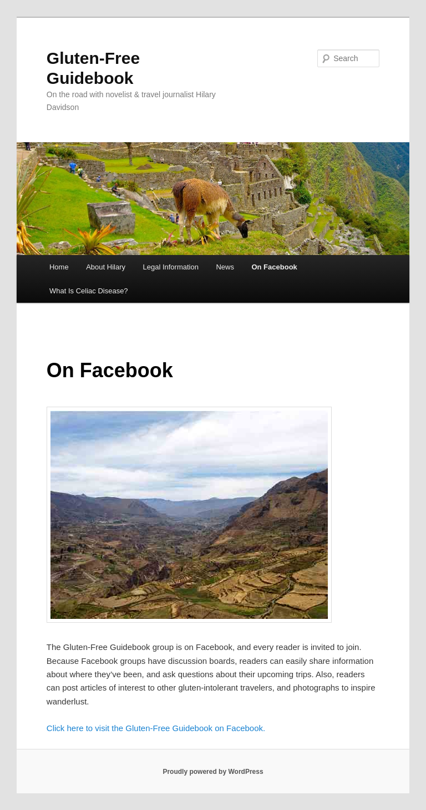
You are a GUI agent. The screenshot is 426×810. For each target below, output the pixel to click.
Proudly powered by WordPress (213, 772)
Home (59, 267)
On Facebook (274, 267)
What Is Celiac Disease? (88, 291)
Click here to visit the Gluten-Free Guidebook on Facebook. (156, 728)
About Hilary (105, 267)
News (225, 267)
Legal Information (170, 267)
